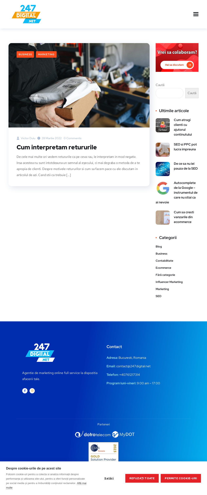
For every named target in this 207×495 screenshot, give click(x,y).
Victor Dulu (26, 138)
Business (25, 54)
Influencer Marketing (169, 282)
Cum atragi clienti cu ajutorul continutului (183, 127)
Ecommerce (163, 268)
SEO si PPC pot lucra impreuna (185, 146)
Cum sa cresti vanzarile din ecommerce (184, 217)
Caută (160, 85)
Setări (109, 478)
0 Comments (72, 138)
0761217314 (131, 375)
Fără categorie (165, 275)
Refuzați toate (142, 478)
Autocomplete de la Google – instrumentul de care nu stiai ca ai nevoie (176, 192)
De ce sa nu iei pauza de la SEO (186, 166)
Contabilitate (164, 260)
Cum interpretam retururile (57, 147)
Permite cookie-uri (181, 478)
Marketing (46, 54)
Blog (159, 246)
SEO (158, 296)
